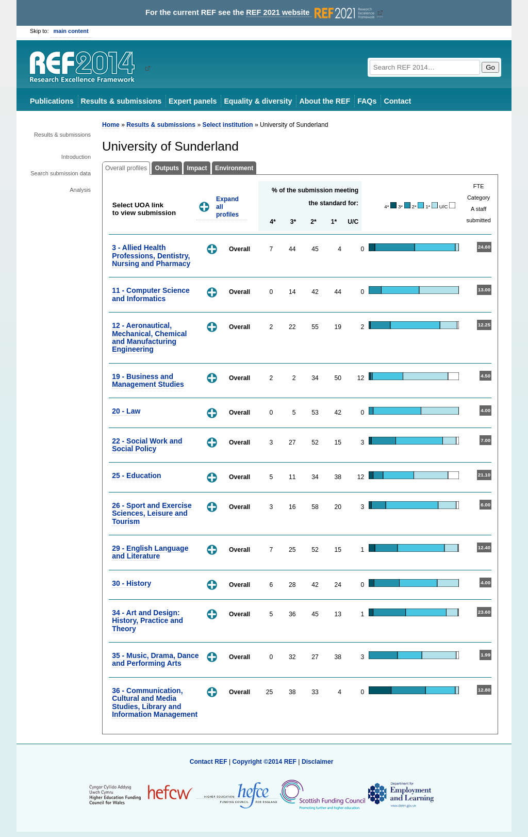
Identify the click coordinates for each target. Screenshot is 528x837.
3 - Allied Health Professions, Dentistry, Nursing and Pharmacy (151, 255)
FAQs (366, 101)
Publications (52, 101)
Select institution (228, 124)
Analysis (80, 190)
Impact (197, 168)
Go (490, 67)
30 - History (131, 583)
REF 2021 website (311, 12)
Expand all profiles (227, 206)
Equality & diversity (258, 101)
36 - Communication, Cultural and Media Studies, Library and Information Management (154, 702)
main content (71, 31)
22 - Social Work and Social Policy (147, 445)
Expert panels (193, 101)
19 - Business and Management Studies (148, 380)
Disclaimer (318, 761)
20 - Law (126, 411)
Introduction (76, 157)
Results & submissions (121, 101)
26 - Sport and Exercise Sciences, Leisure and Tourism (152, 513)
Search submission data (60, 173)
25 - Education (136, 475)
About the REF (324, 101)
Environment (234, 168)
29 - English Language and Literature (150, 552)
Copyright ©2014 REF (265, 761)
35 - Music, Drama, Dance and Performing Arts (155, 659)
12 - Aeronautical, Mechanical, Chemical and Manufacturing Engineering (149, 337)
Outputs (167, 168)
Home (111, 124)
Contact (397, 101)
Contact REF (208, 761)
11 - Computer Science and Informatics (151, 294)
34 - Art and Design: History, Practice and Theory (147, 621)
